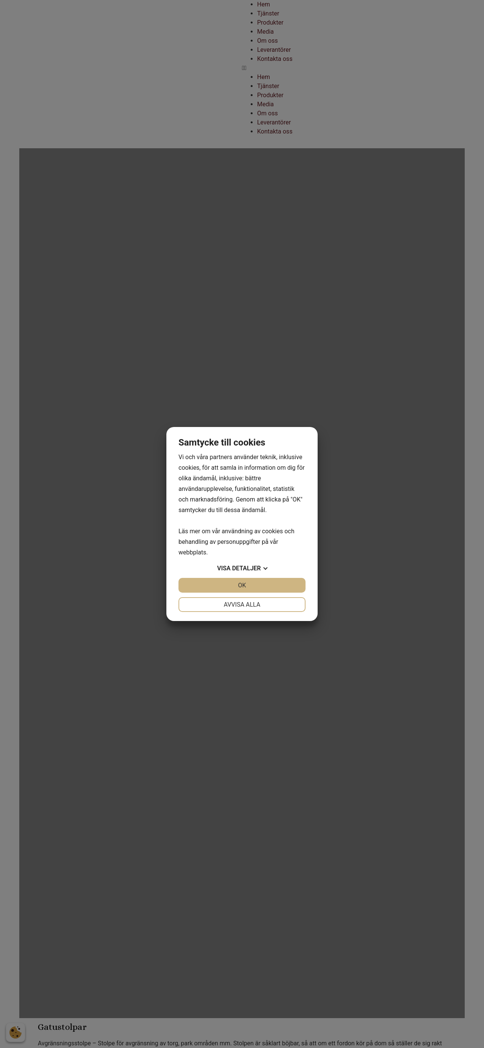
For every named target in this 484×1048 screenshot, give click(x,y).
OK (242, 585)
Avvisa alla (242, 604)
